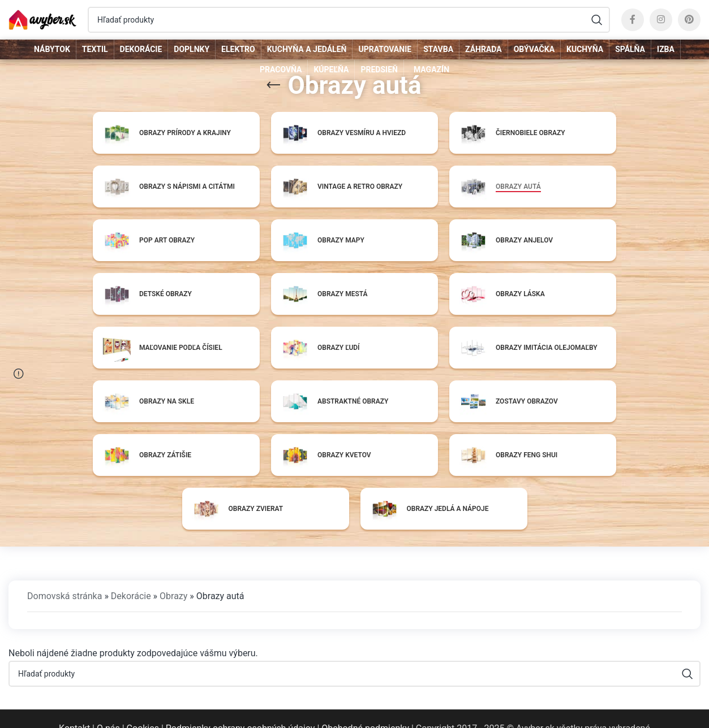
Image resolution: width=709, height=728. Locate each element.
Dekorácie (131, 576)
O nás (108, 709)
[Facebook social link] (632, 19)
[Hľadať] (349, 20)
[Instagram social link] (661, 19)
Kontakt (74, 709)
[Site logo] (42, 19)
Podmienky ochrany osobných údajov (240, 709)
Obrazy (173, 576)
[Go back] (273, 85)
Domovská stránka (64, 576)
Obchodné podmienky (365, 709)
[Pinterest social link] (689, 19)
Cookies (143, 709)
